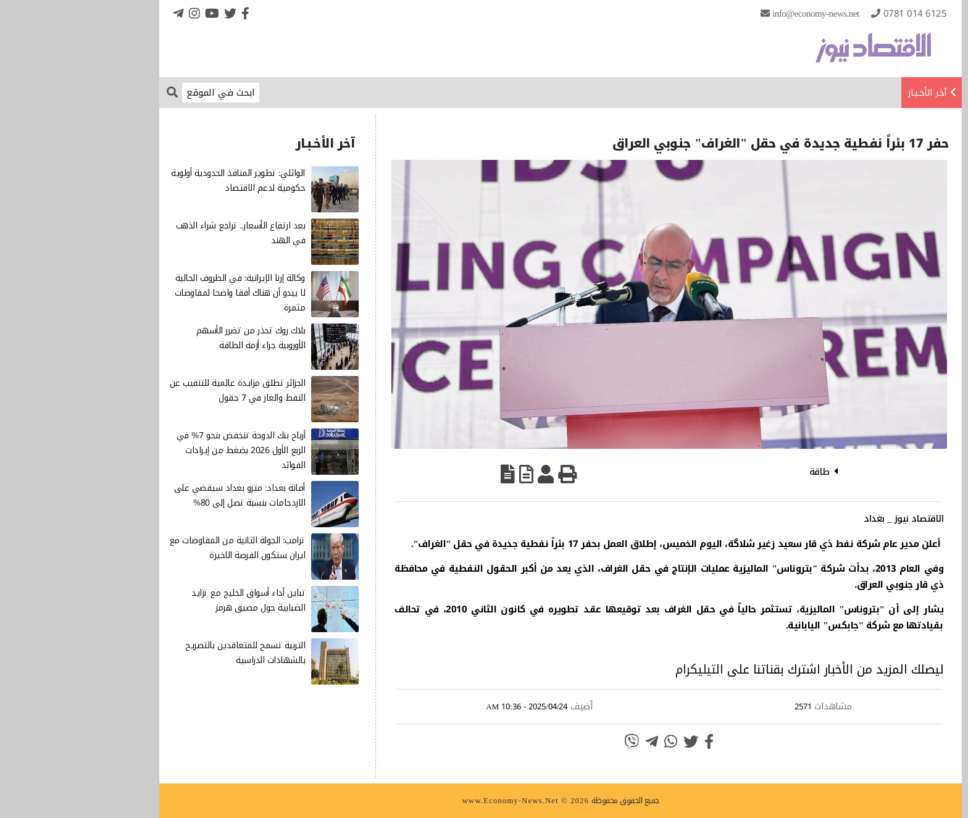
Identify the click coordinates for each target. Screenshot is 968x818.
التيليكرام (622, 669)
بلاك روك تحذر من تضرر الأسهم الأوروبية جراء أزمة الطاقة (174, 338)
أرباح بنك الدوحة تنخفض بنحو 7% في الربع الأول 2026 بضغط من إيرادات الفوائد (164, 450)
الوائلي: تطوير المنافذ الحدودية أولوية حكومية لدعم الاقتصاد (161, 180)
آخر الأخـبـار (850, 92)
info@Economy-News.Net (739, 13)
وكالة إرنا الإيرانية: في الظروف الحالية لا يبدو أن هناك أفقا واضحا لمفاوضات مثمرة (163, 293)
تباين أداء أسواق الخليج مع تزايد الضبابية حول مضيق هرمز (171, 600)
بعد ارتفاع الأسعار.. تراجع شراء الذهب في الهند (164, 233)
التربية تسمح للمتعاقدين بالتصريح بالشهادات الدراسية (168, 653)
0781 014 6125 (838, 13)
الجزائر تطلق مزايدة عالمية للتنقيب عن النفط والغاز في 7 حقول (161, 390)
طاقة (743, 471)
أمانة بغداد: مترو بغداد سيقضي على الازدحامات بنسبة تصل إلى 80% (163, 495)
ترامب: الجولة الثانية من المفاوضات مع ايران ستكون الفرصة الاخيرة (160, 548)
